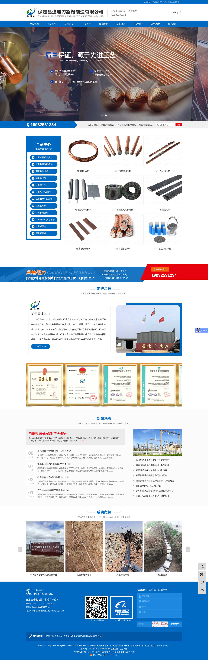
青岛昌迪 (59, 636)
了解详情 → (40, 346)
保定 (133, 652)
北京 (98, 652)
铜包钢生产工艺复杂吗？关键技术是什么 (154, 491)
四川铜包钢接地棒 (123, 171)
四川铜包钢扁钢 (83, 248)
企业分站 (147, 2)
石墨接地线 (98, 636)
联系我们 (173, 24)
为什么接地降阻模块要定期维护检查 (152, 496)
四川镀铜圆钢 (83, 171)
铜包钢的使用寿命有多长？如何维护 (152, 460)
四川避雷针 (41, 226)
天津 (102, 652)
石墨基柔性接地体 (84, 636)
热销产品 (77, 652)
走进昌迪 (52, 24)
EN (174, 12)
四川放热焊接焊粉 (162, 248)
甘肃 (115, 652)
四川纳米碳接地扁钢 (45, 219)
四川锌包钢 (41, 206)
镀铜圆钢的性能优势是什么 (148, 486)
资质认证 (69, 24)
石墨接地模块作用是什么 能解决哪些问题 (155, 481)
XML (165, 2)
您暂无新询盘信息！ (175, 2)
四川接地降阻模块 (44, 164)
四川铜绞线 (41, 233)
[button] (102, 115)
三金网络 (123, 649)
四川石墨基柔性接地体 (125, 125)
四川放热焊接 (42, 171)
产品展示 (86, 24)
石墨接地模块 (69, 636)
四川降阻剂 (41, 185)
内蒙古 (128, 652)
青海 (106, 652)
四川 (110, 652)
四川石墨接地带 (162, 210)
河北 (94, 652)
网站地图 (155, 2)
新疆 (119, 652)
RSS (160, 2)
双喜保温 (50, 636)
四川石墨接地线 (107, 125)
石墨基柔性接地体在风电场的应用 (151, 470)
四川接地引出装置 (44, 199)
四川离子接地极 (43, 192)
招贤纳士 (138, 24)
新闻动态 (121, 24)
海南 (123, 652)
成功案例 (103, 24)
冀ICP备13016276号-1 (90, 649)
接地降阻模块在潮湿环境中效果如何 (152, 465)
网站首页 (34, 24)
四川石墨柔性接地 (44, 157)
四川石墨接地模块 (145, 125)
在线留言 (155, 24)
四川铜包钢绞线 (123, 248)
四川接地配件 (42, 213)
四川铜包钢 (41, 178)
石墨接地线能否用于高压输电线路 (151, 475)
